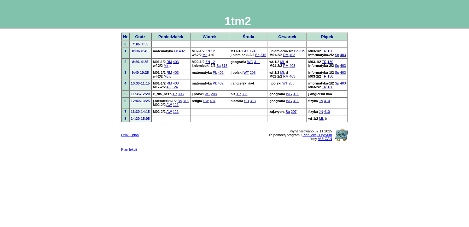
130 (330, 51)
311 (257, 62)
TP (175, 94)
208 (252, 72)
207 (293, 112)
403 (292, 55)
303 (181, 94)
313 (252, 101)
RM (286, 55)
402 (182, 51)
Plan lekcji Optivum (317, 135)
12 (213, 51)
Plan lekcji (129, 149)
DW (205, 101)
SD (246, 101)
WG (250, 62)
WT (246, 72)
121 (176, 105)
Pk (176, 51)
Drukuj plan (130, 135)
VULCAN (325, 139)
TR (324, 51)
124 (252, 51)
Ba (257, 55)
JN (321, 101)
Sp (337, 55)
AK (246, 51)
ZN (207, 51)
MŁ (204, 55)
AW (169, 105)
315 (263, 55)
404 (212, 101)
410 (327, 101)
